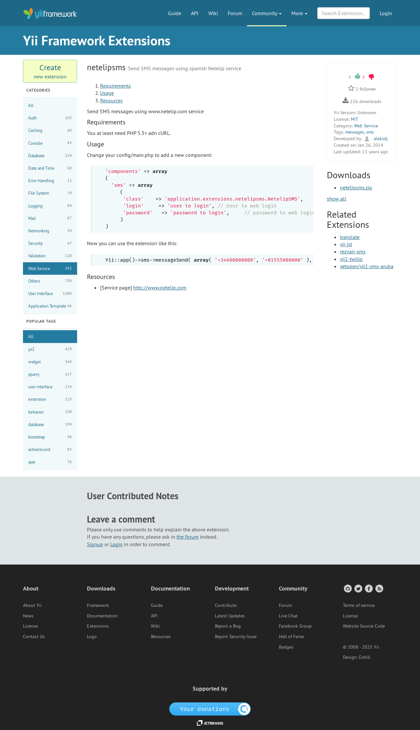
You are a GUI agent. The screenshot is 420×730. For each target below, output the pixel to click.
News (28, 616)
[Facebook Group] (368, 588)
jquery (50, 374)
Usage (107, 93)
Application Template (50, 306)
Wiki (213, 13)
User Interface (50, 293)
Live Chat (288, 616)
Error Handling (50, 180)
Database (50, 156)
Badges (286, 647)
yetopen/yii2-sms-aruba (366, 266)
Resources (111, 100)
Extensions (98, 626)
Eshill (364, 657)
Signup (95, 544)
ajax (50, 462)
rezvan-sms (353, 251)
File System (50, 193)
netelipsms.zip (356, 187)
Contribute (226, 605)
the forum (188, 536)
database (50, 424)
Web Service (50, 268)
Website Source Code (364, 626)
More (299, 13)
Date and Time (50, 168)
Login (386, 13)
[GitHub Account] (347, 588)
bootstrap (50, 437)
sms (370, 132)
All (30, 105)
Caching (50, 130)
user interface (50, 387)
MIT (354, 119)
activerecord (50, 449)
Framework (98, 605)
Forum (235, 13)
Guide (174, 13)
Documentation (102, 616)
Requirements (115, 85)
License (30, 626)
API (195, 13)
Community (267, 13)
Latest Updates (230, 616)
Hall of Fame (291, 636)
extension (50, 399)
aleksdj (376, 138)
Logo (92, 636)
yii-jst (346, 244)
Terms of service (359, 605)
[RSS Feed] (378, 588)
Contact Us (34, 636)
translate (350, 237)
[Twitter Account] (357, 588)
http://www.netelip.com (159, 287)
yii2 (50, 349)
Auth (50, 118)
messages (354, 132)
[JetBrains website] (210, 722)
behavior (50, 412)
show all (336, 198)
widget (50, 362)
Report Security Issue (236, 636)
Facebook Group (295, 626)
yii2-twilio (351, 259)
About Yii (32, 605)
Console (50, 143)
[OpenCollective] (210, 709)
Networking (50, 231)
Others (50, 281)
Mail (50, 218)
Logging (50, 205)
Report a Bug (228, 626)
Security (50, 243)
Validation (50, 256)
